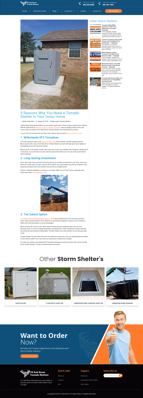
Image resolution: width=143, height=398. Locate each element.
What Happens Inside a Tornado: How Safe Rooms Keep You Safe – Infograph (110, 54)
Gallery (83, 11)
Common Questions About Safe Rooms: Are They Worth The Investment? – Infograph (112, 41)
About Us (61, 376)
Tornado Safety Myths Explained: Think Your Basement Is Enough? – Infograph (109, 27)
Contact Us (97, 11)
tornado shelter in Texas (74, 133)
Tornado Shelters (65, 121)
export (57, 121)
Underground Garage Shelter (88, 303)
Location (61, 380)
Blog (55, 11)
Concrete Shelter (54, 303)
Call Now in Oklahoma (110, 2)
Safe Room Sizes (39, 11)
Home (24, 11)
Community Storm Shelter (89, 380)
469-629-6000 (88, 4)
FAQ (59, 384)
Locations (69, 11)
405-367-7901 (108, 4)
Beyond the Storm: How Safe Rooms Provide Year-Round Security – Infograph (111, 65)
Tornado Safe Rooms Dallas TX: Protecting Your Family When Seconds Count (112, 79)
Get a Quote (85, 384)
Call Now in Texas (88, 2)
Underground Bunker (122, 303)
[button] (113, 11)
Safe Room (21, 303)
